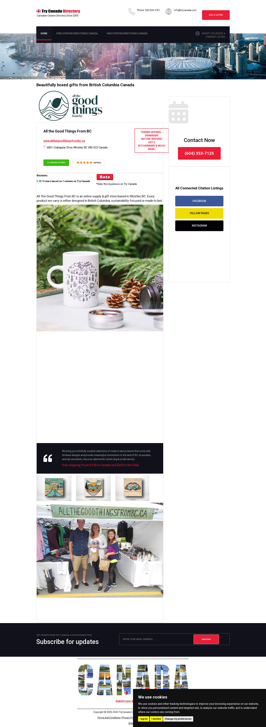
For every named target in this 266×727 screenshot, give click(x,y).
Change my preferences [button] (178, 718)
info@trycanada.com (185, 10)
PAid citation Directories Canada (127, 33)
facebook (199, 201)
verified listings (56, 163)
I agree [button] (144, 718)
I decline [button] (156, 718)
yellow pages (199, 213)
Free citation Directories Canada (77, 33)
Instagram (199, 225)
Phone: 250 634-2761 (148, 10)
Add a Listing (216, 15)
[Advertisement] (100, 607)
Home (44, 33)
